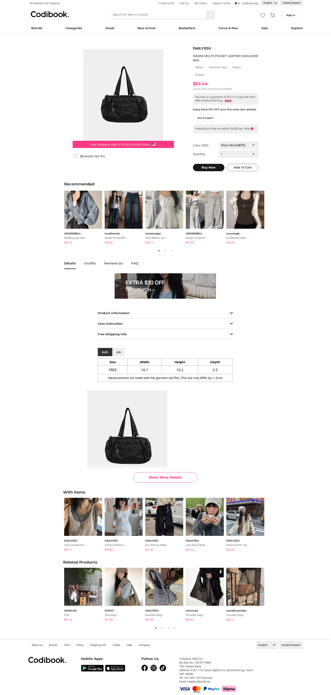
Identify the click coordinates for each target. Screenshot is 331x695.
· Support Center (221, 3)
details (70, 263)
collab (116, 645)
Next (270, 218)
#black (199, 67)
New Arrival (146, 28)
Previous (61, 218)
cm (118, 352)
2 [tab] (165, 251)
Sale (264, 28)
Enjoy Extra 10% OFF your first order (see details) (224, 109)
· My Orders (200, 3)
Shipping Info (98, 645)
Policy (80, 645)
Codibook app (250, 3)
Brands (36, 28)
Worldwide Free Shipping (45, 3)
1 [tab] (159, 251)
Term (67, 645)
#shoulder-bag (218, 67)
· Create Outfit (165, 3)
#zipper (200, 75)
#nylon (236, 67)
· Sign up (183, 3)
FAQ (134, 263)
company (144, 645)
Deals (110, 28)
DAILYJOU (202, 48)
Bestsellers (187, 28)
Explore (297, 28)
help (129, 645)
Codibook (50, 14)
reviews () (113, 263)
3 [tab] (172, 251)
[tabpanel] (84, 218)
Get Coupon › (205, 117)
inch (105, 352)
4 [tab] (175, 628)
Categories (73, 28)
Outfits (90, 263)
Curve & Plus (228, 28)
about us (37, 645)
